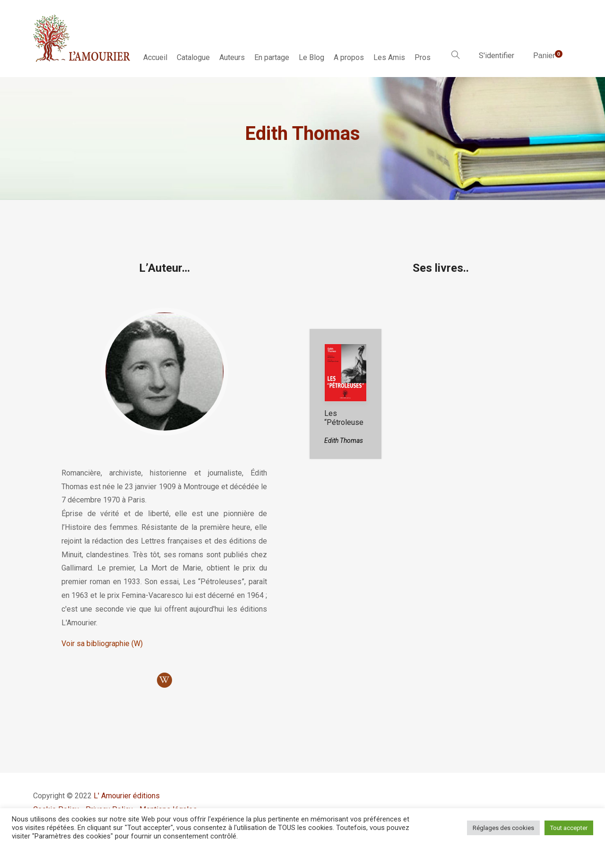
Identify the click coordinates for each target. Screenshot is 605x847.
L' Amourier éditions (127, 795)
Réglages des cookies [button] (503, 827)
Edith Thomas (343, 440)
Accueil (155, 57)
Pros (423, 57)
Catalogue (193, 57)
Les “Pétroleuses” (343, 422)
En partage (271, 57)
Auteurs (232, 57)
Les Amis (389, 57)
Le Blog (311, 57)
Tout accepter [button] (569, 827)
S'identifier (496, 55)
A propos (349, 57)
